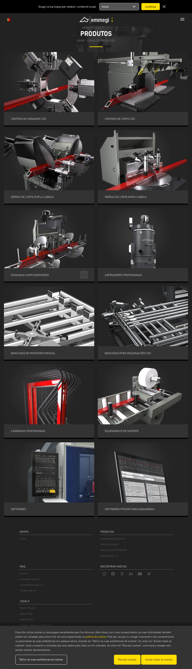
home (81, 41)
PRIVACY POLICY (27, 608)
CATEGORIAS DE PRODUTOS (112, 539)
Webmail (24, 573)
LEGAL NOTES (26, 614)
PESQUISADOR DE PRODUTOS (113, 550)
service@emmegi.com (30, 579)
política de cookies (95, 636)
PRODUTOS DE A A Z (109, 556)
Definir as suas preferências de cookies (41, 659)
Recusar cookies (127, 659)
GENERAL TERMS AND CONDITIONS (36, 625)
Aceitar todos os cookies (158, 659)
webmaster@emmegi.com (31, 585)
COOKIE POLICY (27, 619)
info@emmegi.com (28, 590)
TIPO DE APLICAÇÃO (109, 544)
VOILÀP (23, 539)
